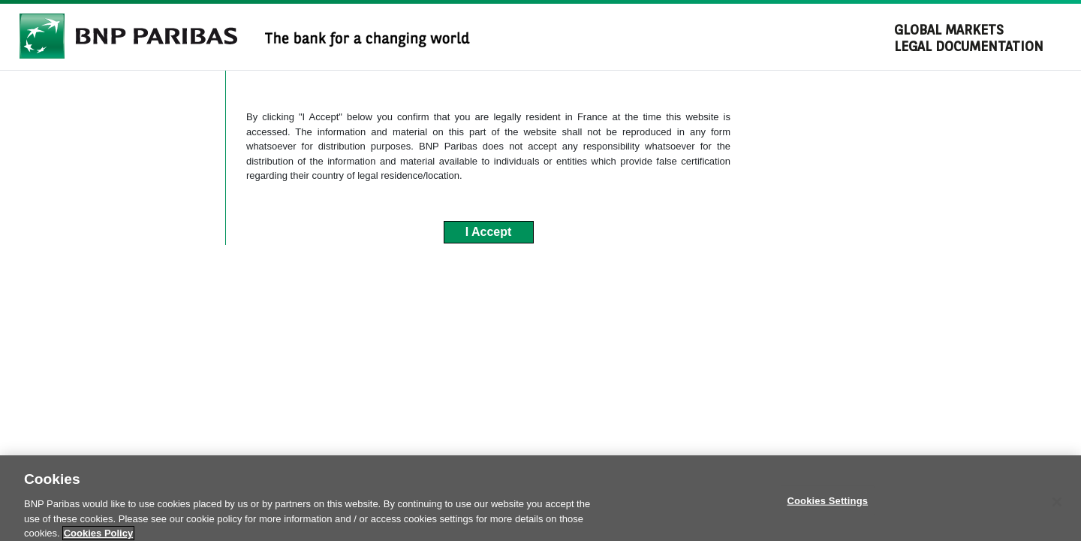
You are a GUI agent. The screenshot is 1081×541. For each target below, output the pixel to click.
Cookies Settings (828, 504)
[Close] (1056, 506)
